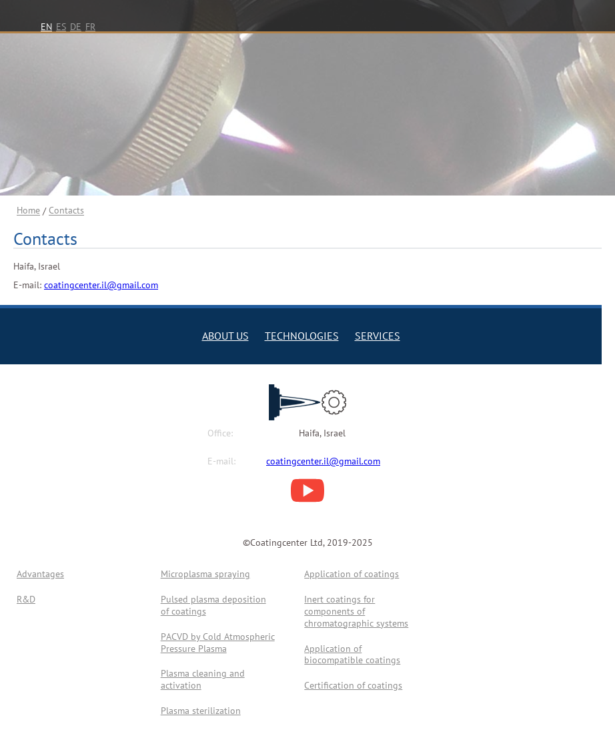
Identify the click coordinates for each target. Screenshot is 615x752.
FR (90, 27)
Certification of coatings (353, 685)
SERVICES (377, 335)
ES (61, 27)
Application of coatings (351, 574)
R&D (26, 599)
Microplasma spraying (205, 574)
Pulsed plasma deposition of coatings (213, 605)
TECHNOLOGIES (302, 335)
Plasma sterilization (201, 711)
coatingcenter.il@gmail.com (101, 285)
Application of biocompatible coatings (352, 655)
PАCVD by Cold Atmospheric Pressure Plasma (218, 643)
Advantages (40, 574)
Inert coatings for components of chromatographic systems (356, 611)
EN (46, 27)
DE (75, 27)
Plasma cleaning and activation (203, 679)
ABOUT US (225, 335)
